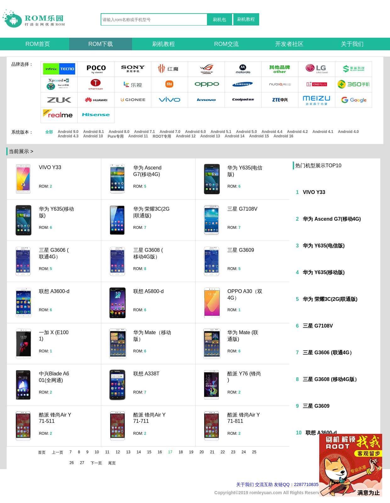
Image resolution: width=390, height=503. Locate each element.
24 (244, 452)
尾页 (112, 463)
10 (97, 452)
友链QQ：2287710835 (296, 484)
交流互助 (264, 484)
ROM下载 (100, 44)
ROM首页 (37, 44)
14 (139, 452)
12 (118, 452)
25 (254, 452)
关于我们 (352, 44)
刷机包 (219, 19)
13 (128, 452)
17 (170, 452)
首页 (42, 452)
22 (222, 452)
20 (202, 452)
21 (212, 452)
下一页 (96, 463)
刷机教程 (246, 19)
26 (72, 463)
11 (107, 452)
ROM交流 (226, 44)
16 (160, 452)
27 (82, 463)
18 (181, 452)
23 (233, 452)
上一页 (57, 452)
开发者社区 (289, 44)
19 (191, 452)
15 (149, 452)
